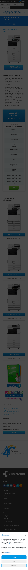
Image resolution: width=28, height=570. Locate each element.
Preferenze (14, 565)
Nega (14, 561)
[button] (26, 535)
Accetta (14, 557)
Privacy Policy (7, 552)
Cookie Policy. (12, 543)
